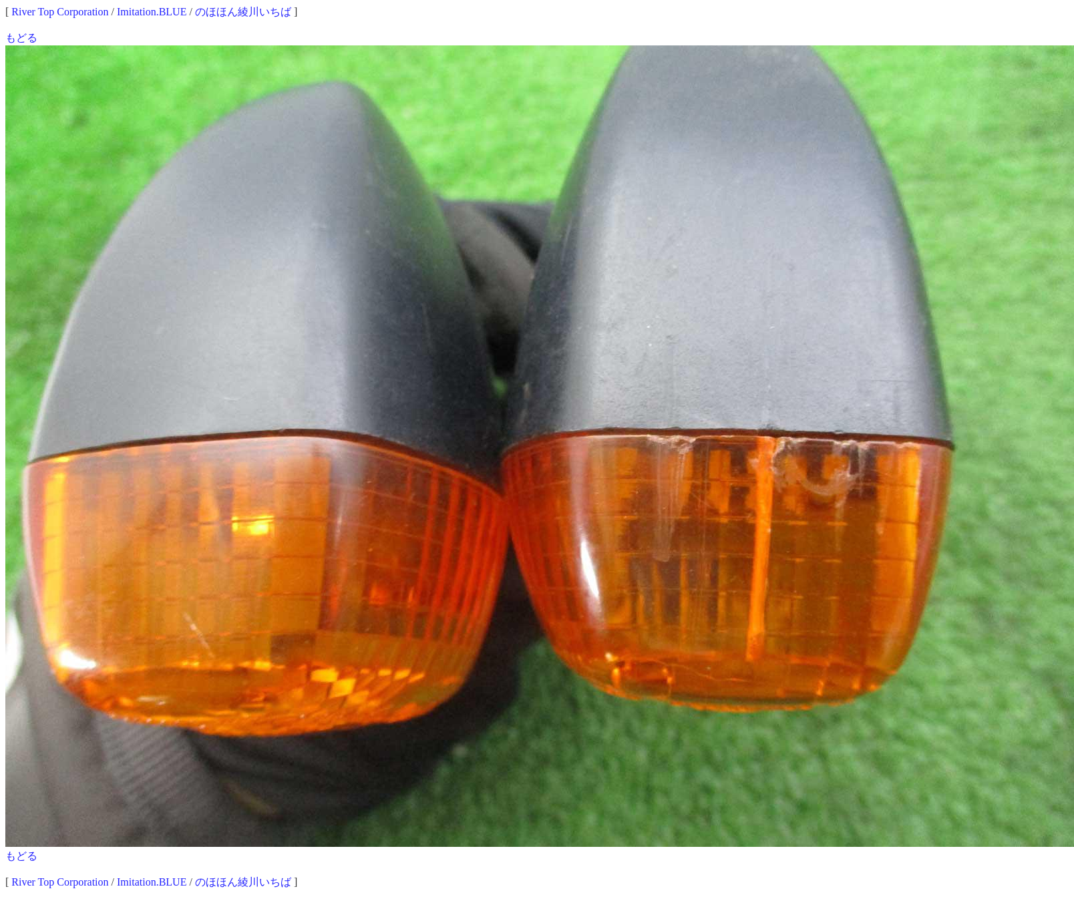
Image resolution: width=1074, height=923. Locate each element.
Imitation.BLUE (151, 11)
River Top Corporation (59, 11)
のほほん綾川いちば (243, 11)
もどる (21, 37)
